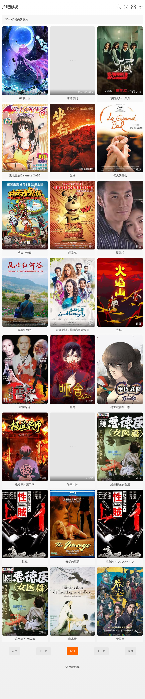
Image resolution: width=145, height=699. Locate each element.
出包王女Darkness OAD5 (25, 175)
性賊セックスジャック (120, 561)
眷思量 (120, 638)
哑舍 (72, 407)
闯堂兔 (72, 252)
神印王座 (24, 98)
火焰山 (120, 329)
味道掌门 (72, 98)
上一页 (43, 651)
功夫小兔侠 (25, 252)
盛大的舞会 (120, 175)
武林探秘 (24, 407)
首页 (14, 651)
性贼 (25, 561)
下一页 (101, 651)
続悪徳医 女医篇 (25, 638)
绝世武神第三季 (120, 407)
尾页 (130, 651)
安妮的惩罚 (72, 561)
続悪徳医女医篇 (120, 484)
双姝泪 (120, 252)
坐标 (72, 175)
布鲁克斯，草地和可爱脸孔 (72, 329)
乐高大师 (72, 484)
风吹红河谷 (25, 329)
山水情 (72, 638)
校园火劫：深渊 (120, 98)
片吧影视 (10, 7)
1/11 (72, 651)
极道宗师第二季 (25, 484)
